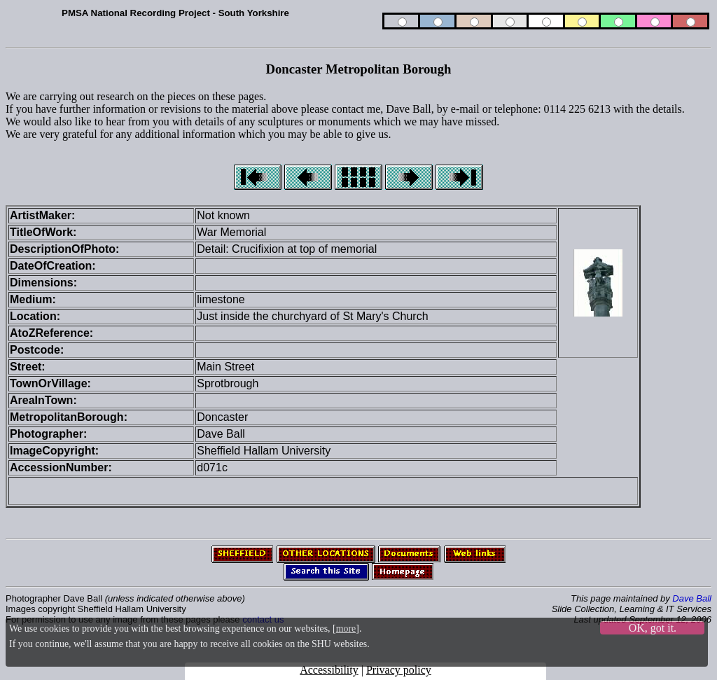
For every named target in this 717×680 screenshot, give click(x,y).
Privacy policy (398, 670)
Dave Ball (691, 598)
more (346, 628)
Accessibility (329, 670)
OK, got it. (652, 628)
